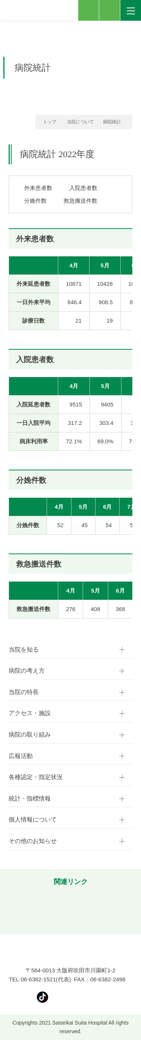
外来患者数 (38, 188)
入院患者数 (83, 188)
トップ (49, 121)
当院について (80, 121)
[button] (9, 908)
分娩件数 (35, 200)
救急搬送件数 (80, 200)
